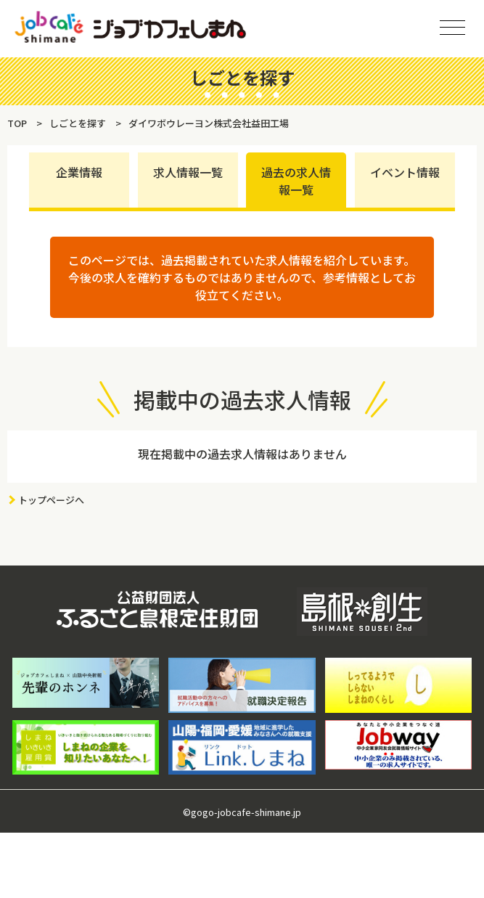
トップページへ (51, 500)
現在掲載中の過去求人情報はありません (242, 453)
